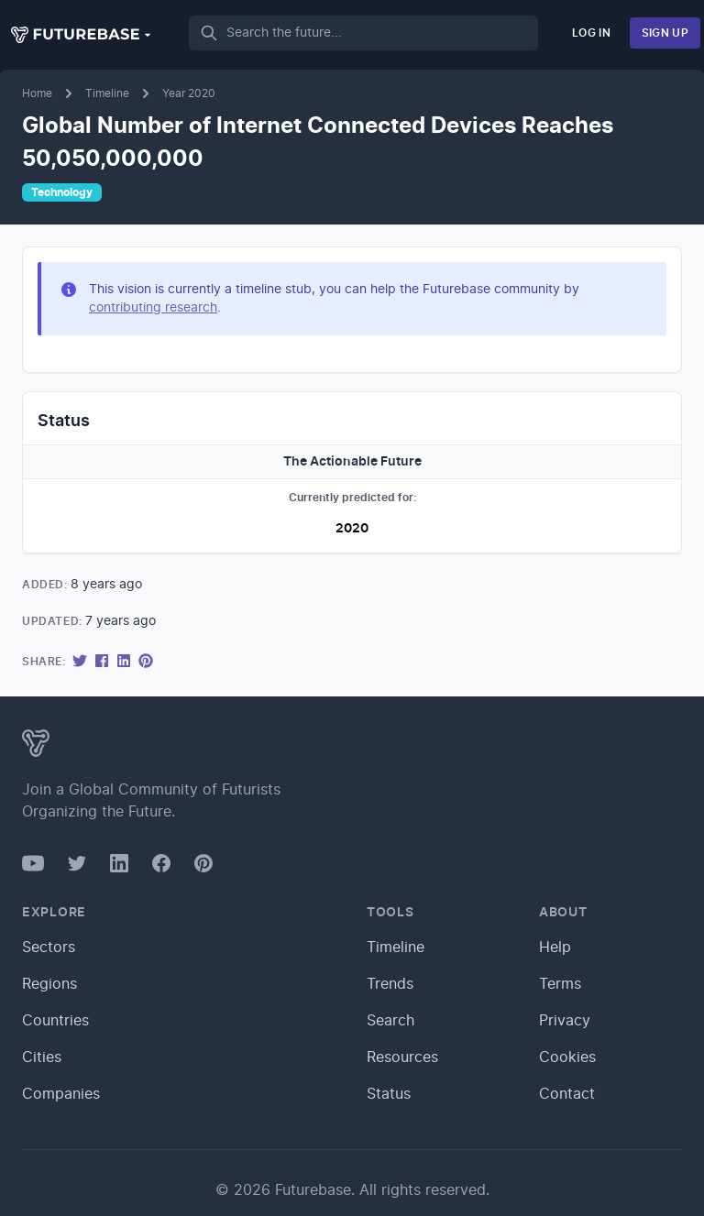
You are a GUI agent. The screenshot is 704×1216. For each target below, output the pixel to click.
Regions (49, 984)
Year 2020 (188, 93)
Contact (567, 1094)
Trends (390, 984)
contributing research (153, 307)
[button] (81, 35)
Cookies (567, 1057)
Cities (41, 1057)
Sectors (48, 947)
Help (555, 947)
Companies (61, 1094)
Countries (55, 1020)
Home (37, 93)
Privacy (564, 1020)
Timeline (107, 93)
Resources (402, 1057)
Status (389, 1094)
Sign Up (665, 32)
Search (390, 1020)
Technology (62, 192)
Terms (560, 984)
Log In (591, 32)
